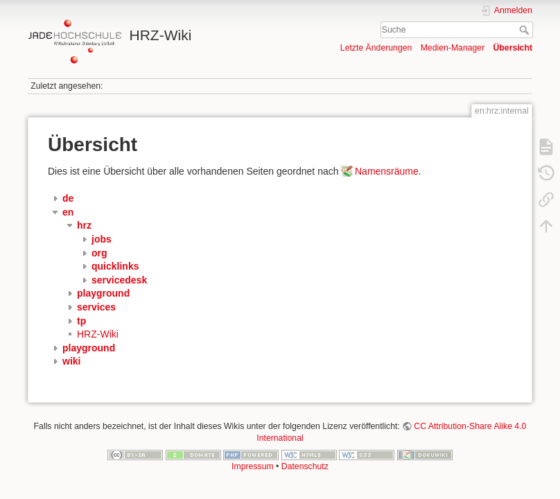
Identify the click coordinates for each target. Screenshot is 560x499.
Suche (525, 30)
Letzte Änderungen (376, 48)
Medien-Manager (453, 48)
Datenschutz (305, 466)
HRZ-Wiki (98, 334)
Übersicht (512, 48)
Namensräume (387, 171)
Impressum (252, 466)
